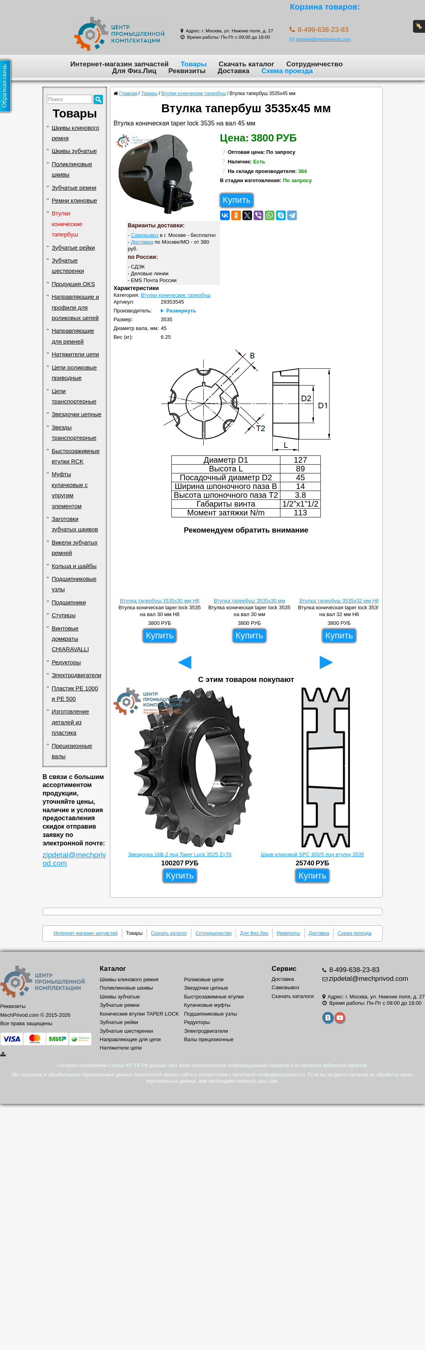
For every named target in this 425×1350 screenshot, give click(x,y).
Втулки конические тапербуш (67, 224)
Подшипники (69, 602)
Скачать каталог (246, 64)
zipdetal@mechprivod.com (320, 39)
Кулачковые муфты (207, 1005)
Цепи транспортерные (74, 396)
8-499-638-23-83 (354, 970)
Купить (237, 200)
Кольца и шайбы (74, 566)
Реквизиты (186, 71)
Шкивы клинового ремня (75, 133)
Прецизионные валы (72, 751)
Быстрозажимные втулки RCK (75, 456)
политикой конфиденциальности (268, 1075)
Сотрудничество (314, 64)
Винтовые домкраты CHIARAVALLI (70, 639)
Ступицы (63, 615)
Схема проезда (287, 71)
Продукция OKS (73, 284)
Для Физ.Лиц (134, 71)
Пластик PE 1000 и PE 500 (75, 693)
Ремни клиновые (74, 200)
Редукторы (66, 662)
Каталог (113, 968)
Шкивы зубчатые (74, 151)
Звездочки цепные (76, 414)
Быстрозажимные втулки (214, 997)
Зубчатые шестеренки (68, 265)
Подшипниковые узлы (74, 584)
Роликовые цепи (204, 979)
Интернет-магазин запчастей (119, 64)
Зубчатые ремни (74, 188)
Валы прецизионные (209, 1039)
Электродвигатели (76, 675)
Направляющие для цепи (130, 1039)
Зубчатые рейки (73, 248)
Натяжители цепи (75, 354)
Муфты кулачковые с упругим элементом (69, 490)
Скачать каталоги (293, 996)
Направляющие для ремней (73, 336)
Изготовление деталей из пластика (70, 722)
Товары (194, 64)
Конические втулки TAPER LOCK (139, 1014)
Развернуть (181, 311)
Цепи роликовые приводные (74, 372)
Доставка (234, 71)
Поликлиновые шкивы (72, 169)
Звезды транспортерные (74, 432)
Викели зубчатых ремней (74, 547)
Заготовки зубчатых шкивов (75, 524)
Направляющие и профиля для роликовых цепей (75, 307)
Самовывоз (145, 235)
